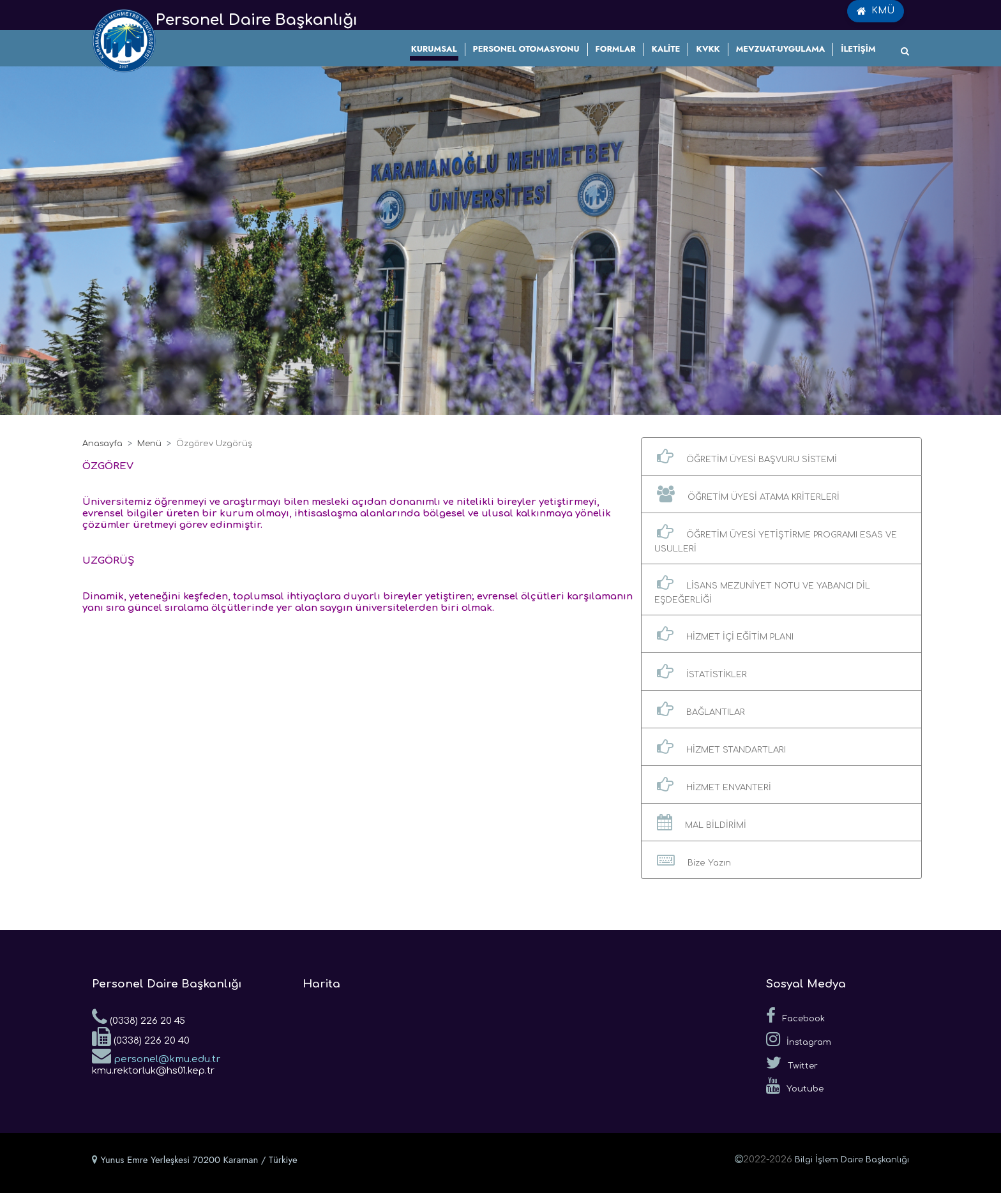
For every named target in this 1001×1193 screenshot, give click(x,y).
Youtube (795, 1085)
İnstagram (798, 1039)
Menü (149, 443)
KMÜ (875, 11)
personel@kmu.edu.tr (156, 1055)
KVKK (707, 49)
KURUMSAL (434, 49)
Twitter (792, 1062)
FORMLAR (616, 49)
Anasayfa (102, 443)
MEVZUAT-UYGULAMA (780, 49)
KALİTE (666, 49)
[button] (781, 456)
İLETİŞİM (858, 49)
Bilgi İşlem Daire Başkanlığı (852, 1159)
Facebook (795, 1015)
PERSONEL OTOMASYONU (526, 49)
